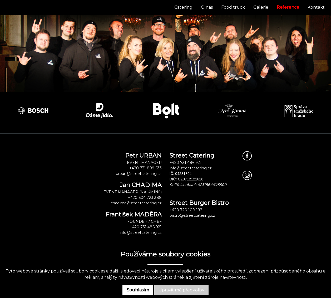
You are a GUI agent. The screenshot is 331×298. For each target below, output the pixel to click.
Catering (183, 7)
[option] (33, 110)
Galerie (260, 7)
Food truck (233, 7)
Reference (288, 7)
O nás (207, 7)
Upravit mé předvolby (181, 289)
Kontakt (316, 7)
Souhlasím (138, 289)
